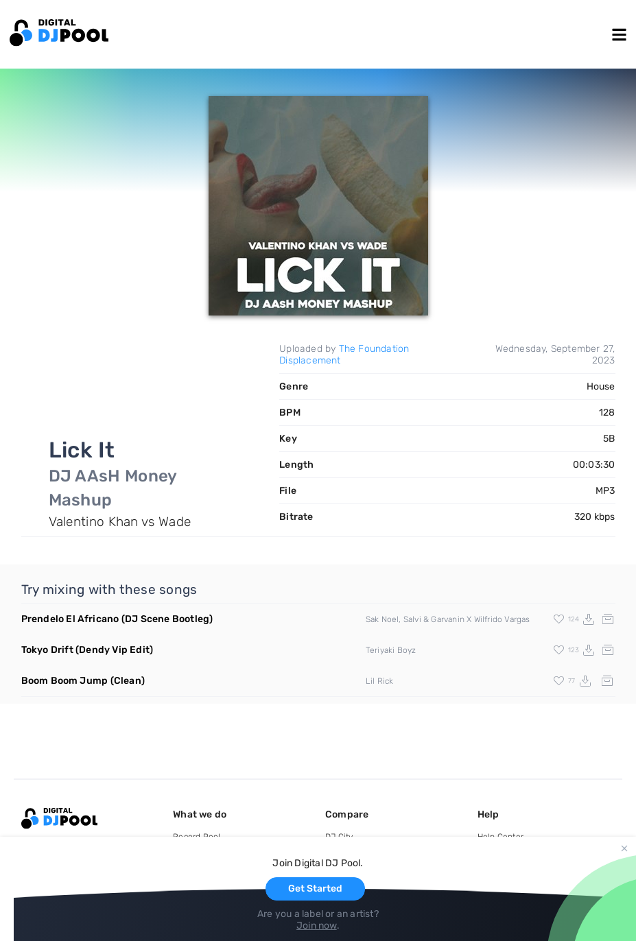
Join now (316, 925)
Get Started (315, 888)
